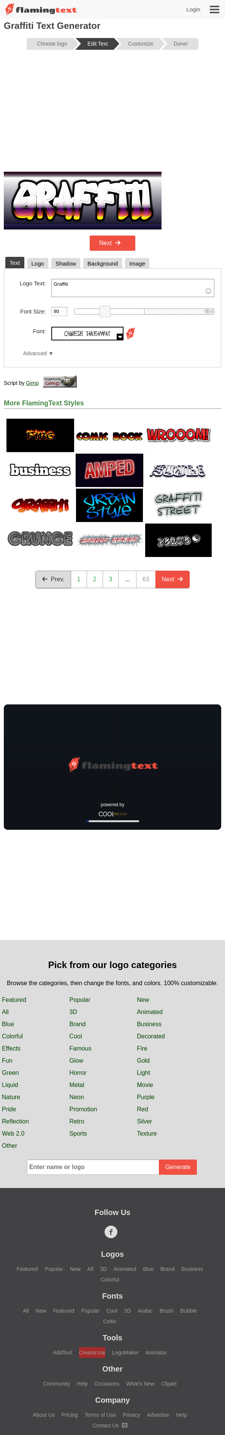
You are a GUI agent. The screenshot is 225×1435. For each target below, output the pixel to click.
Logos (112, 1254)
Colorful (12, 1036)
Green (10, 1073)
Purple (145, 1097)
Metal (77, 1085)
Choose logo (52, 44)
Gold (143, 1060)
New (143, 1000)
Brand (78, 1024)
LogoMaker (125, 1353)
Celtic (109, 1321)
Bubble (188, 1311)
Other (9, 1145)
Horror (78, 1073)
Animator (156, 1353)
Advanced (35, 353)
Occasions (107, 1384)
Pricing (70, 1415)
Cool (76, 1036)
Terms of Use (100, 1415)
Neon (77, 1097)
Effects (11, 1048)
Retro (77, 1121)
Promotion (83, 1109)
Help (82, 1384)
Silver (144, 1121)
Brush (167, 1311)
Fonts (112, 1296)
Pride (9, 1109)
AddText (62, 1353)
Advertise (158, 1415)
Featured (14, 1000)
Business (149, 1024)
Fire (142, 1048)
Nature (11, 1097)
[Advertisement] (112, 115)
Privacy (131, 1415)
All (5, 1012)
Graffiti (133, 288)
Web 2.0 (13, 1133)
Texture (147, 1133)
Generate (178, 1167)
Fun (7, 1060)
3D (73, 1012)
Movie (145, 1085)
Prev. (53, 579)
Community (56, 1384)
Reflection (15, 1121)
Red (142, 1109)
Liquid (10, 1085)
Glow (76, 1060)
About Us (44, 1415)
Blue (8, 1024)
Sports (78, 1133)
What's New (140, 1384)
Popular (80, 1000)
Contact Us (109, 1425)
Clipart (168, 1384)
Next (110, 243)
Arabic (145, 1311)
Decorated (151, 1036)
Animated (150, 1012)
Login (193, 9)
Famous (81, 1048)
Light (143, 1073)
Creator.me (92, 1353)
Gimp (32, 383)
